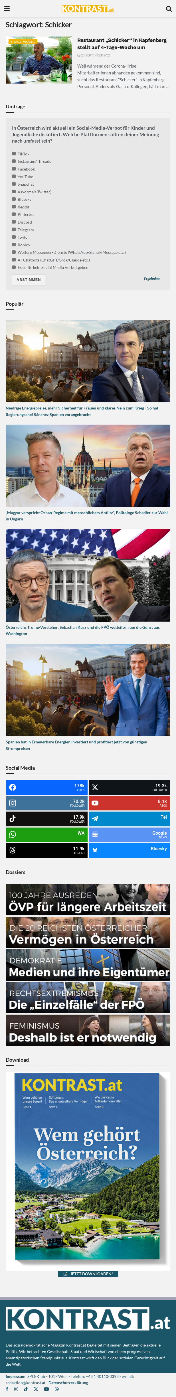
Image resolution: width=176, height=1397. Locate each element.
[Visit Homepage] (87, 8)
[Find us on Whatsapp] (57, 1389)
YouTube (22, 176)
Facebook (23, 169)
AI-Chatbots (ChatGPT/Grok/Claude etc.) (51, 259)
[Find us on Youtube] (46, 1389)
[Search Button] (169, 8)
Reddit (20, 206)
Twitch (21, 237)
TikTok (20, 153)
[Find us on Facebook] (7, 1389)
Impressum (15, 1376)
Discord (22, 222)
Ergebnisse (152, 279)
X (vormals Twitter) (31, 191)
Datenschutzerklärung (68, 1382)
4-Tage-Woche (23, 42)
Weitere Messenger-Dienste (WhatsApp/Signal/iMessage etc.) (69, 252)
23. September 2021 (93, 55)
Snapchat (23, 184)
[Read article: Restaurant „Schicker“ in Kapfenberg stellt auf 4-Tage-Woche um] (39, 60)
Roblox (21, 244)
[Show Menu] (7, 8)
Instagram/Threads (31, 161)
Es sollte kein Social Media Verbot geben (50, 267)
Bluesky (21, 199)
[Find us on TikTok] (26, 1389)
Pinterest (23, 214)
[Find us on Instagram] (16, 1389)
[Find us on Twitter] (36, 1389)
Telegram (23, 229)
